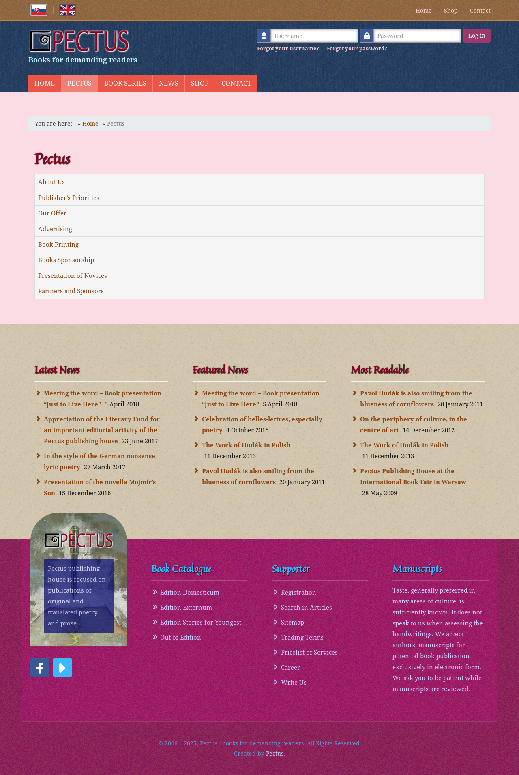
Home (424, 10)
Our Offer (52, 213)
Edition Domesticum (189, 592)
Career (290, 667)
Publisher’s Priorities (68, 197)
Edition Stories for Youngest (200, 622)
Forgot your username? (288, 48)
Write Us (294, 682)
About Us (51, 182)
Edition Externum (186, 607)
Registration (298, 592)
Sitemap (292, 622)
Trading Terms (302, 637)
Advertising (55, 229)
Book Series (125, 83)
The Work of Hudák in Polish (246, 445)
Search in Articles (306, 607)
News (168, 83)
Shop (451, 10)
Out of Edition (180, 637)
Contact (480, 10)
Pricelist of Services (309, 652)
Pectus (79, 83)
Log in (476, 35)
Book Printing (58, 244)
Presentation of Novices (72, 275)
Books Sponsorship (66, 259)
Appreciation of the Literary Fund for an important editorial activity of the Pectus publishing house (102, 430)
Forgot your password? (357, 48)
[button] (39, 667)
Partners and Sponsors (71, 291)
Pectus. (275, 753)
